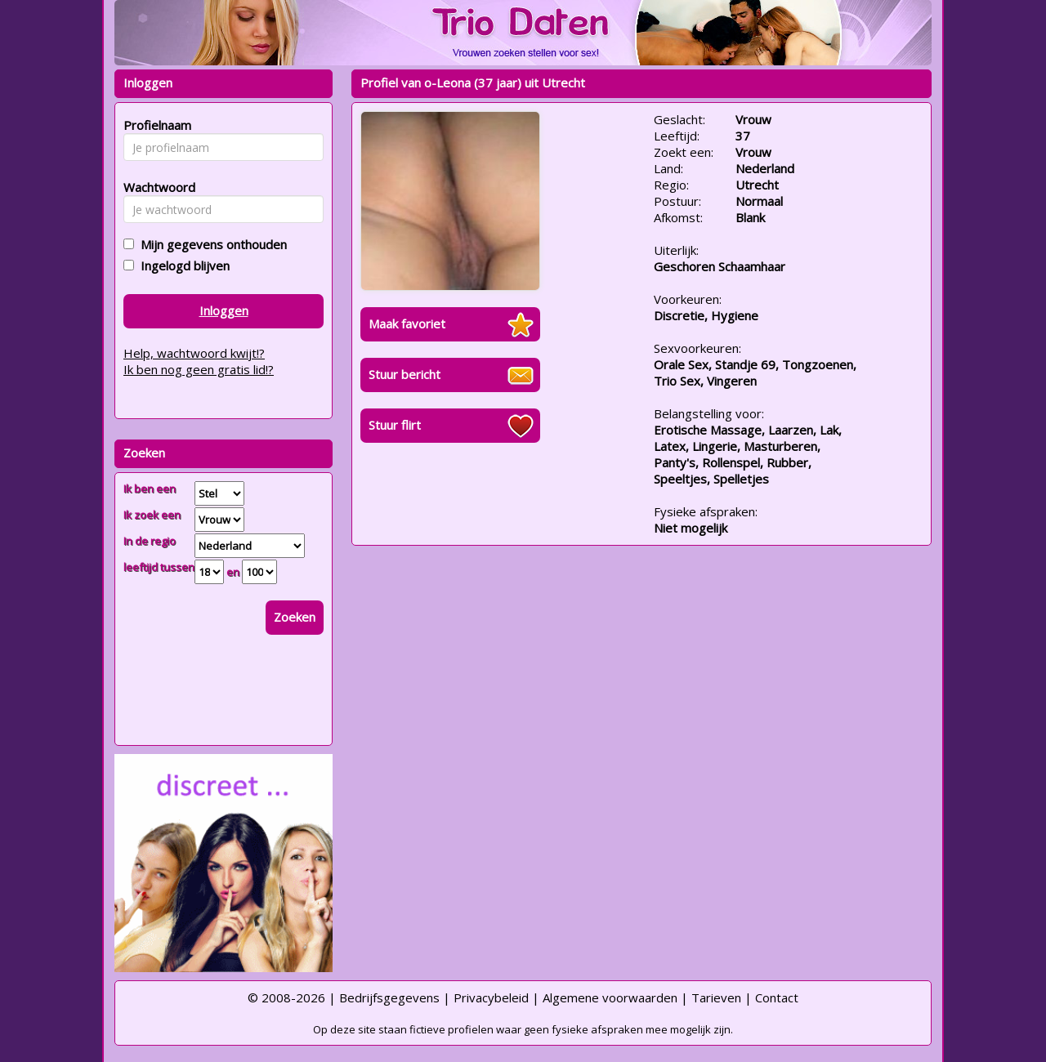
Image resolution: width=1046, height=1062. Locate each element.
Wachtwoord (154, 187)
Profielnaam (154, 125)
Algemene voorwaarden (610, 997)
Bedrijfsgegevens (389, 997)
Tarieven (716, 997)
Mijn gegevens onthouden (210, 244)
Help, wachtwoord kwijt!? (194, 353)
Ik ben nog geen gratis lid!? (198, 369)
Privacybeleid (491, 997)
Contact (776, 997)
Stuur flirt (395, 425)
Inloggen (223, 310)
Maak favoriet (407, 323)
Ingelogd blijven (182, 265)
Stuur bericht (404, 374)
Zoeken (294, 617)
